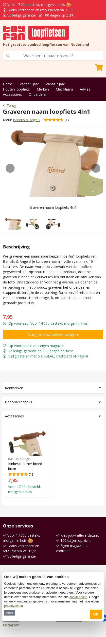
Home (8, 84)
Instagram (11, 625)
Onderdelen (38, 94)
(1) (28, 461)
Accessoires (12, 94)
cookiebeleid (78, 597)
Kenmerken (14, 388)
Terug (9, 105)
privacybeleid (13, 606)
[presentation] (10, 168)
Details (9, 612)
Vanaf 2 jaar (55, 84)
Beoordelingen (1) (19, 402)
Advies (85, 89)
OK (96, 614)
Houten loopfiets (16, 89)
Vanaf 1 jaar (29, 84)
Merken (43, 89)
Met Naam (64, 89)
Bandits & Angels (26, 119)
